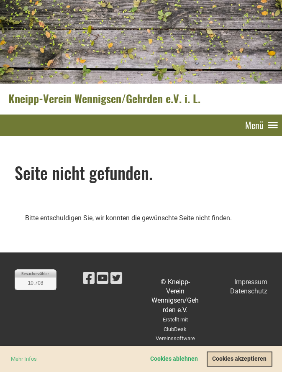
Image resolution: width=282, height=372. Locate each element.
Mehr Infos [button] (24, 359)
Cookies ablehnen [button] (174, 358)
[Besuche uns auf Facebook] (89, 278)
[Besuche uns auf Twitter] (116, 278)
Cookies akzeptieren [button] (239, 358)
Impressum (250, 282)
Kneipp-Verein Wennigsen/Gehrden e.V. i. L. (104, 98)
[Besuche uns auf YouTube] (102, 278)
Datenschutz (248, 291)
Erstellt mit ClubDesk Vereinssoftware (175, 328)
